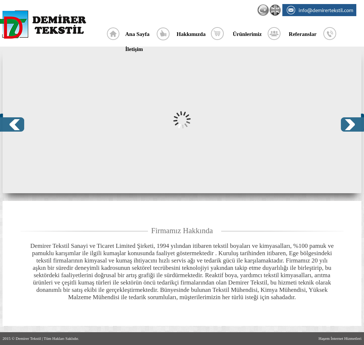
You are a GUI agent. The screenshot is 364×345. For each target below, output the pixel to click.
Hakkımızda (191, 34)
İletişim (134, 49)
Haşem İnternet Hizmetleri (340, 338)
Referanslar (303, 34)
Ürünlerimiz (247, 34)
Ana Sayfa (137, 34)
